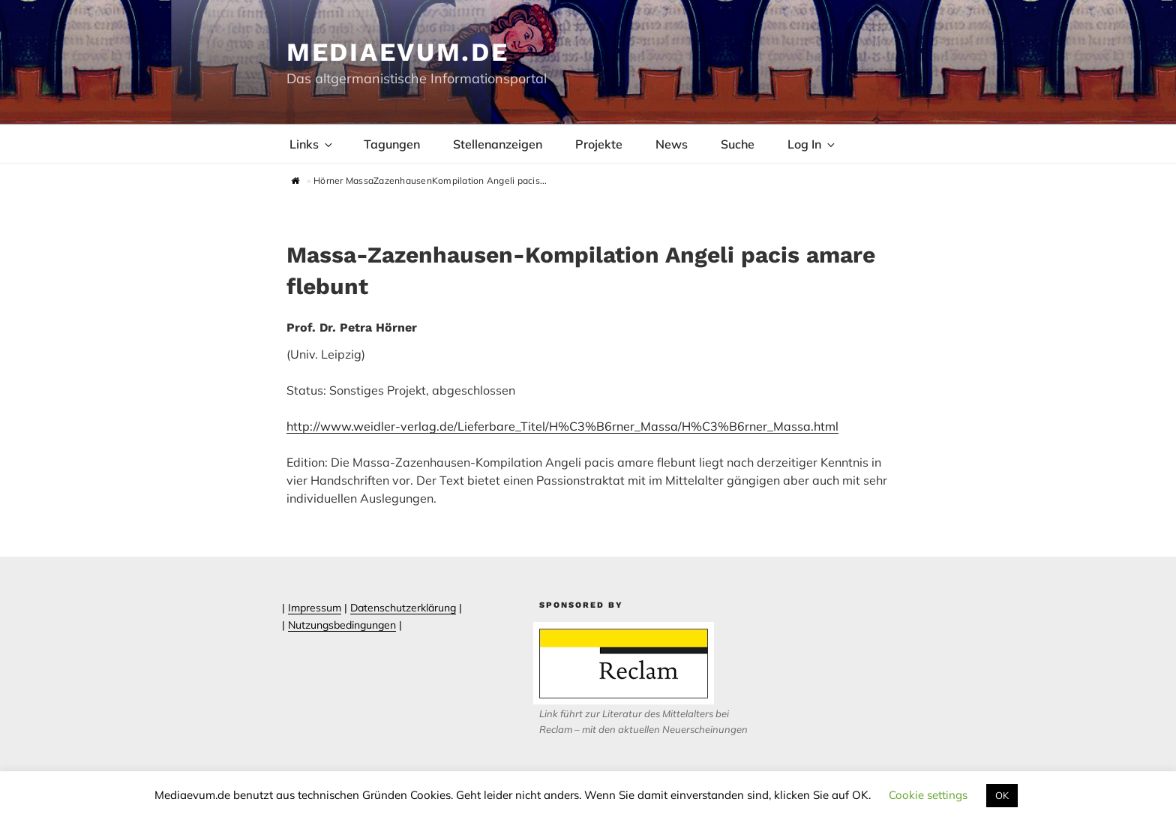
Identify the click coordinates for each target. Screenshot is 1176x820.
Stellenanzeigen (497, 144)
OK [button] (1002, 795)
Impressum (314, 607)
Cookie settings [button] (928, 795)
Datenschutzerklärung (403, 607)
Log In (812, 144)
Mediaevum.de (397, 52)
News (672, 144)
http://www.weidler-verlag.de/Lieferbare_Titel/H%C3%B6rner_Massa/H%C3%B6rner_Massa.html (562, 426)
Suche (737, 144)
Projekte (598, 144)
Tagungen (392, 144)
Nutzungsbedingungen (342, 625)
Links (312, 144)
